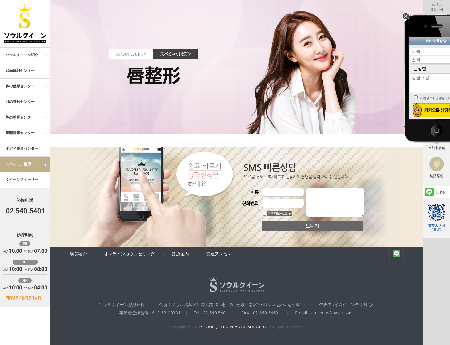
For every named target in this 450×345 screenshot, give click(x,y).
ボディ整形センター (27, 148)
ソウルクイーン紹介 (27, 55)
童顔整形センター (27, 133)
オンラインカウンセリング (129, 254)
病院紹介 (78, 254)
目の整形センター (27, 102)
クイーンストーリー (27, 180)
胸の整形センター (27, 117)
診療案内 (180, 254)
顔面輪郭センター (27, 70)
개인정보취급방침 (280, 213)
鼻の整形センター (27, 86)
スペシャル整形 (27, 164)
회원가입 (436, 10)
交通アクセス (219, 254)
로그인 (437, 4)
